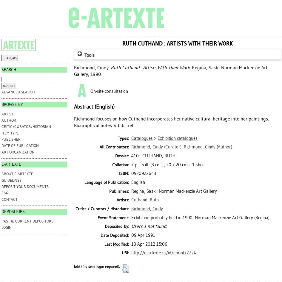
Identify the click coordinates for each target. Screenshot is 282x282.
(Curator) (156, 147)
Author (8, 120)
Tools (85, 55)
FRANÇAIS (10, 58)
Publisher (11, 139)
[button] (126, 269)
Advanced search (18, 92)
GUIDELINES (11, 180)
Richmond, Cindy (147, 208)
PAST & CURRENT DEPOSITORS (27, 221)
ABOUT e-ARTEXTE (17, 174)
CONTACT (9, 199)
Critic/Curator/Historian (26, 126)
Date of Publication (20, 145)
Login (6, 227)
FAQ (4, 193)
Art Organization (18, 152)
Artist (7, 114)
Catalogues (142, 138)
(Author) (208, 147)
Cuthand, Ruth (145, 200)
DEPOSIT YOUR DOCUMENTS (25, 186)
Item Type (10, 133)
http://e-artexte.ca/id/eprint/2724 (163, 253)
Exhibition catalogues (178, 138)
